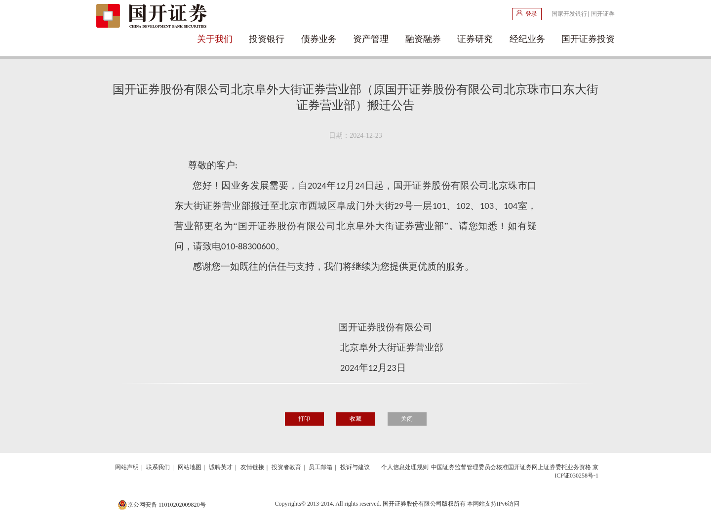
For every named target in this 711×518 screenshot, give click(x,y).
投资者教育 (286, 467)
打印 (304, 418)
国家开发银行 (569, 13)
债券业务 (319, 39)
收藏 (355, 418)
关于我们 (215, 39)
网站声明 (127, 467)
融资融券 (423, 39)
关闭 (407, 418)
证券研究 (475, 39)
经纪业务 (527, 39)
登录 (526, 13)
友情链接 (252, 467)
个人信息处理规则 (405, 467)
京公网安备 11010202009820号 (162, 505)
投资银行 (266, 39)
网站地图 (189, 467)
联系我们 (158, 467)
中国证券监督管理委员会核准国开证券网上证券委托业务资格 (511, 467)
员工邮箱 (320, 467)
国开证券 (603, 13)
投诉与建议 (355, 467)
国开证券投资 (588, 39)
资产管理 (371, 39)
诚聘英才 (221, 467)
